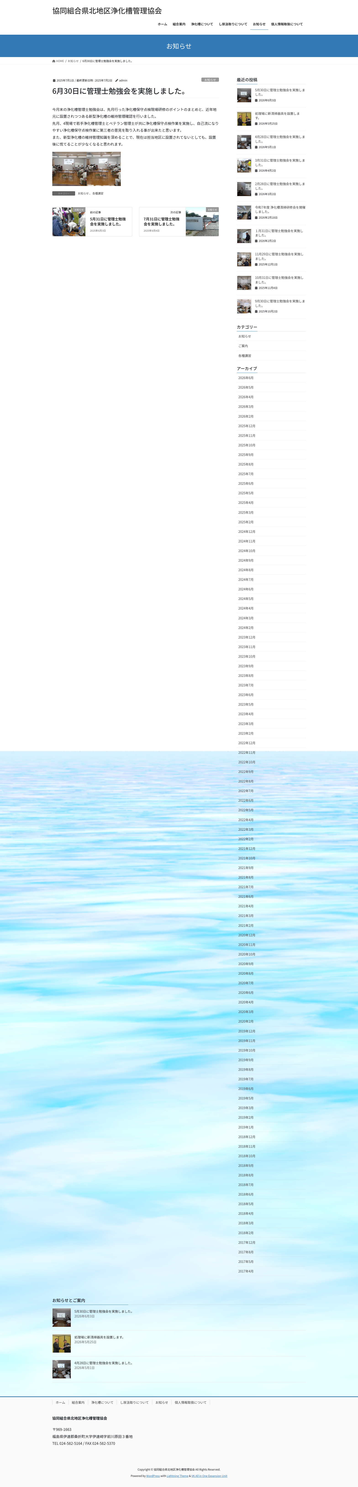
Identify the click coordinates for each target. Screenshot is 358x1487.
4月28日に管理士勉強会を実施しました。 (280, 139)
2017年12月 (246, 1242)
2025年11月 (246, 435)
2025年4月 (246, 502)
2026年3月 (246, 406)
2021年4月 (246, 906)
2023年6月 (246, 694)
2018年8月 (246, 1175)
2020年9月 (246, 963)
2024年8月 (246, 570)
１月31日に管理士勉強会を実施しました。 (279, 233)
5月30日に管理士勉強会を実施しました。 (280, 92)
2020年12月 (246, 935)
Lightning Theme (177, 1476)
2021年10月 (246, 858)
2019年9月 (246, 1060)
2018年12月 (246, 1136)
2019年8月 (246, 1069)
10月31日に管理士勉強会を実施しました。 (279, 279)
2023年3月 (246, 723)
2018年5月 (246, 1204)
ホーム (60, 1402)
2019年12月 (246, 1031)
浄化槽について (102, 1402)
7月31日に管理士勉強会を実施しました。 (161, 221)
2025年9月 (246, 454)
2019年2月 (246, 1117)
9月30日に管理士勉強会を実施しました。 (280, 303)
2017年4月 (246, 1271)
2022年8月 (246, 781)
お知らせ (210, 80)
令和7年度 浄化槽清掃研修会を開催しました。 (280, 209)
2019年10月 (246, 1050)
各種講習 (97, 193)
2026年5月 (246, 387)
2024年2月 (246, 627)
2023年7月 (246, 685)
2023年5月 (246, 704)
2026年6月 (246, 377)
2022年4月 (246, 819)
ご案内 (243, 345)
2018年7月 (246, 1184)
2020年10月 (246, 954)
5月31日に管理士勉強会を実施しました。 (108, 221)
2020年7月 (246, 983)
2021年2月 (246, 925)
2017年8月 (246, 1252)
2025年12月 (246, 426)
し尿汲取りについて (134, 1402)
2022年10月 (246, 762)
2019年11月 (246, 1040)
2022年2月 (246, 839)
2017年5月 (246, 1261)
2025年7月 (246, 473)
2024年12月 (246, 531)
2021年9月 (246, 867)
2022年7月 (246, 790)
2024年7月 (246, 579)
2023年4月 (246, 714)
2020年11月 (246, 944)
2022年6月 (246, 800)
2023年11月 (246, 646)
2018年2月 (246, 1232)
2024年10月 (246, 550)
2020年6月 (246, 992)
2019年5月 (246, 1098)
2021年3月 (246, 915)
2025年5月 (246, 493)
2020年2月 (246, 1021)
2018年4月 (246, 1213)
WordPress (153, 1476)
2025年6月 (246, 483)
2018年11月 (246, 1146)
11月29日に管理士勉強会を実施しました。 (279, 256)
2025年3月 (246, 512)
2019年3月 (246, 1107)
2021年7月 (246, 887)
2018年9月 (246, 1165)
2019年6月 (246, 1088)
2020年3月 (246, 1011)
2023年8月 (246, 675)
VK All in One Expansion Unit (209, 1476)
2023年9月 (246, 666)
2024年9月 (246, 560)
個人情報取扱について (191, 1402)
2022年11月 (246, 752)
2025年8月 (246, 464)
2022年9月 (246, 771)
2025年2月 (246, 522)
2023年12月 (246, 637)
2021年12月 (246, 848)
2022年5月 (246, 810)
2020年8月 (246, 973)
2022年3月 (246, 829)
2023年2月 (246, 733)
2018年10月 (246, 1156)
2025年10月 (246, 445)
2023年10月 (246, 656)
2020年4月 (246, 1002)
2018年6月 (246, 1194)
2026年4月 (246, 397)
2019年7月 (246, 1079)
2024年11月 (246, 541)
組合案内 (78, 1402)
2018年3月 (246, 1223)
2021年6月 (246, 896)
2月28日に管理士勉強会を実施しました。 (280, 186)
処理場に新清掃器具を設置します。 (277, 115)
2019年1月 (246, 1127)
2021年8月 (246, 877)
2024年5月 (246, 598)
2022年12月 (246, 743)
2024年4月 (246, 608)
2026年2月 (246, 416)
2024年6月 (246, 589)
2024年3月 (246, 618)
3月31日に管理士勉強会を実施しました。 (280, 162)
